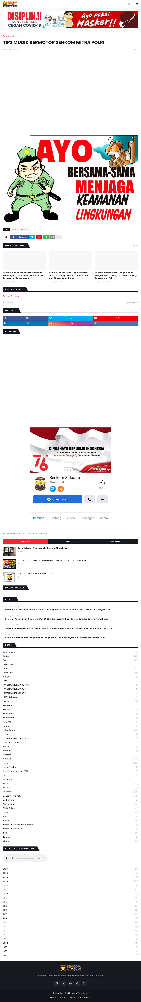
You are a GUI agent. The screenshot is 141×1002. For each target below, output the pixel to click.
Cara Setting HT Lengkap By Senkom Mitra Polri (42, 548)
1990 (70, 947)
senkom (70, 791)
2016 (70, 910)
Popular (25, 541)
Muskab (70, 750)
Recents (70, 541)
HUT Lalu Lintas (70, 697)
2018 (70, 902)
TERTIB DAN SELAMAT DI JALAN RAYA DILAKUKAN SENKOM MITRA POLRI (52, 560)
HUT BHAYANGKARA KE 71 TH (70, 689)
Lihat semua (132, 245)
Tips (70, 833)
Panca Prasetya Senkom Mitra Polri (35, 573)
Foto (70, 680)
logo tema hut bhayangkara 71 (70, 738)
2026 (70, 869)
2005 (70, 938)
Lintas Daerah (70, 730)
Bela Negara (70, 652)
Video (70, 841)
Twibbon (70, 837)
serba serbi (70, 800)
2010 (70, 934)
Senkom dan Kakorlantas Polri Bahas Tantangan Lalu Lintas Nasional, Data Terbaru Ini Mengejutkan (23, 275)
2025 (70, 873)
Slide (70, 812)
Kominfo (70, 722)
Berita (16, 36)
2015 (70, 914)
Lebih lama (131, 302)
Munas (70, 746)
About (62, 997)
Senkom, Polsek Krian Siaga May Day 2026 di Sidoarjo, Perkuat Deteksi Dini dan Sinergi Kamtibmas (68, 275)
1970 (70, 955)
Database (70, 664)
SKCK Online (70, 808)
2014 (70, 918)
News (70, 763)
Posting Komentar (11, 296)
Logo (70, 734)
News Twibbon (70, 767)
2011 (70, 930)
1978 (70, 951)
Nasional (70, 759)
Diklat (70, 668)
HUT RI (70, 701)
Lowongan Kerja (70, 742)
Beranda (7, 36)
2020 (70, 893)
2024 (70, 877)
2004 (70, 943)
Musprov (70, 754)
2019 (70, 898)
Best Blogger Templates (76, 993)
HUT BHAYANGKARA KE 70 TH (70, 685)
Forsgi (70, 676)
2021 (70, 889)
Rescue (70, 783)
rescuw (70, 787)
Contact (73, 997)
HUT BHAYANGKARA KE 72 (70, 693)
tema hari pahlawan (70, 828)
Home (53, 997)
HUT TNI (70, 709)
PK (70, 775)
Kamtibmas (24, 229)
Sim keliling (70, 804)
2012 (70, 926)
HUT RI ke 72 (70, 705)
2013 (70, 922)
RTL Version (85, 997)
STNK (70, 816)
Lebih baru (9, 302)
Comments (115, 541)
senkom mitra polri (70, 796)
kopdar (70, 726)
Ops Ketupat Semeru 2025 (70, 771)
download (70, 672)
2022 (70, 885)
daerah (70, 660)
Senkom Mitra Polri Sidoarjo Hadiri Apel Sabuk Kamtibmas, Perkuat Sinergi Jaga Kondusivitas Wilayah (59, 628)
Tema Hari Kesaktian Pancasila (70, 824)
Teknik (70, 820)
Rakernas (70, 779)
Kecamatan (70, 717)
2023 (70, 881)
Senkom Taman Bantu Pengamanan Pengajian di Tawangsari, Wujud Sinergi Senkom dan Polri (116, 275)
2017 (70, 906)
